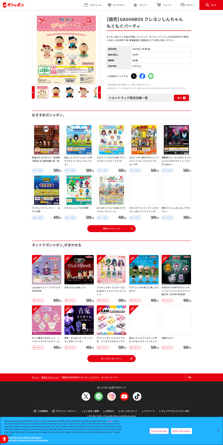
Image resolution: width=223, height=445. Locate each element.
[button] (33, 92)
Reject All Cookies (181, 431)
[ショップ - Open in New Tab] (164, 5)
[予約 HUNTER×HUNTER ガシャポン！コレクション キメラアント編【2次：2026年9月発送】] (176, 278)
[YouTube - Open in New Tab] (124, 396)
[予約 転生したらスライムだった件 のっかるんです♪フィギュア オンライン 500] (144, 327)
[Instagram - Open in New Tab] (111, 396)
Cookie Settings (159, 431)
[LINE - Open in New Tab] (151, 76)
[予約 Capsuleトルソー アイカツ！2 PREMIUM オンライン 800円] (46, 278)
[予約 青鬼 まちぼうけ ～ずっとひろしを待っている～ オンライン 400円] (79, 327)
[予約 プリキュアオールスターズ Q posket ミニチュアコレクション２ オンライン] (111, 278)
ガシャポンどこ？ (129, 410)
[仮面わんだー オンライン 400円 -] (176, 327)
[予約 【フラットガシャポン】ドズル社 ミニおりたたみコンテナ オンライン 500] (111, 327)
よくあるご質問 (91, 410)
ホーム (35, 377)
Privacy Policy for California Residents (23, 437)
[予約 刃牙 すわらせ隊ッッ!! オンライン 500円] (79, 278)
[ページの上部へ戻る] (189, 377)
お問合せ (109, 410)
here (110, 421)
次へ (179, 98)
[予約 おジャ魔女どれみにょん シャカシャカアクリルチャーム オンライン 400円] (46, 327)
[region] (111, 431)
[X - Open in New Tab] (134, 76)
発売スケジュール (111, 228)
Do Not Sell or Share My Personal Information (112, 416)
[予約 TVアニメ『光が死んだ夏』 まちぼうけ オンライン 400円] (144, 278)
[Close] (218, 430)
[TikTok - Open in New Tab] (137, 396)
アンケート (149, 410)
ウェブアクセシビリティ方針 (175, 410)
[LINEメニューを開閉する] (98, 396)
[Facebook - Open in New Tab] (142, 76)
